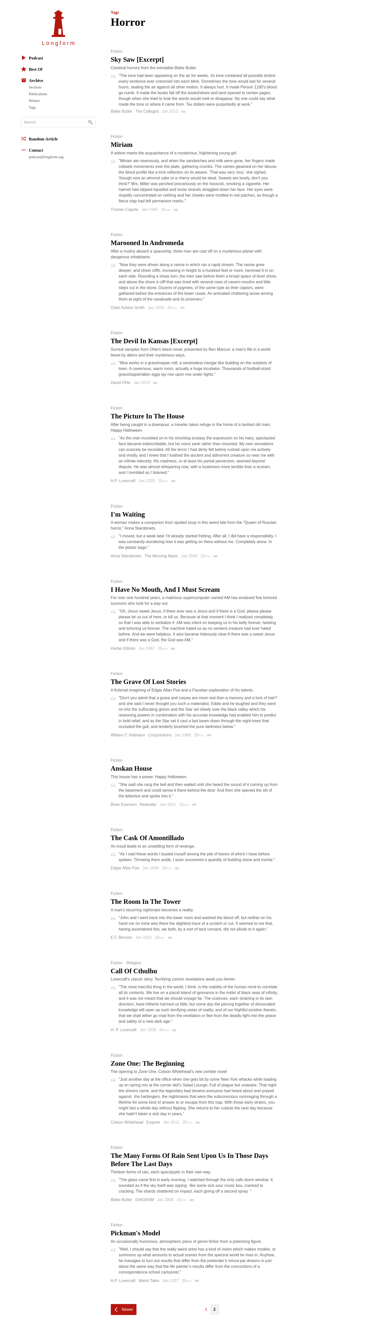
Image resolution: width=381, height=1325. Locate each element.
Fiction (117, 51)
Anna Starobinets (126, 556)
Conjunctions (159, 735)
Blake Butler (121, 111)
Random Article (39, 138)
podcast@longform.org (46, 157)
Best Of (31, 69)
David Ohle (120, 382)
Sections (35, 87)
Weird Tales (148, 1281)
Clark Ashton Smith (128, 308)
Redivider (148, 804)
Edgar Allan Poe (125, 868)
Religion (134, 963)
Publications (38, 94)
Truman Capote (124, 209)
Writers (34, 101)
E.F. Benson (121, 937)
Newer (127, 1309)
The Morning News (161, 556)
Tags (32, 107)
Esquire (153, 1122)
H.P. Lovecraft (123, 481)
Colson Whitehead (127, 1122)
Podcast (32, 57)
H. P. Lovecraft (124, 1030)
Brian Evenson (124, 804)
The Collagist (146, 111)
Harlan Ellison (123, 648)
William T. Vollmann (128, 735)
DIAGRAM (144, 1200)
